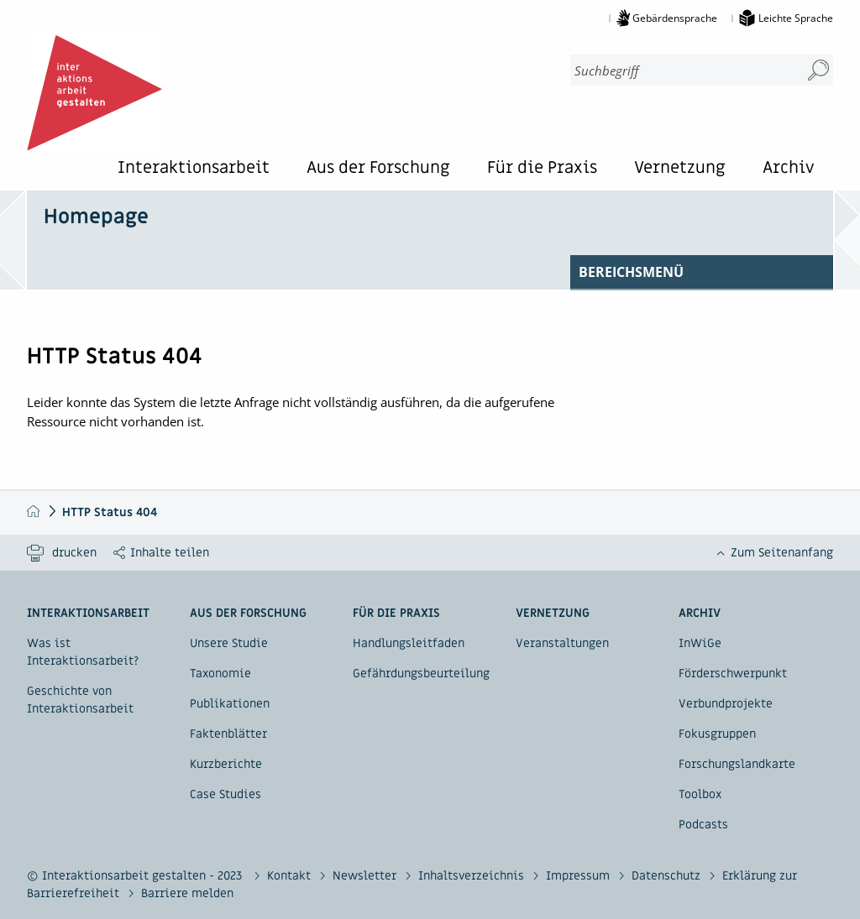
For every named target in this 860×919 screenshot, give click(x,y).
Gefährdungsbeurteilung (421, 673)
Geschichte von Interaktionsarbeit (80, 700)
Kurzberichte (226, 764)
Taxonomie (220, 673)
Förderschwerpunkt (733, 673)
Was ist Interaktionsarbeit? (83, 652)
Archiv (789, 169)
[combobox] (678, 70)
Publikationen (230, 704)
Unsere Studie (229, 643)
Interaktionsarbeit (194, 169)
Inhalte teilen (169, 553)
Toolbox (700, 794)
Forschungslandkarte (737, 764)
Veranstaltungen (562, 643)
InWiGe (700, 643)
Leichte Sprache (795, 18)
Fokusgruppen (717, 734)
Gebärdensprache (674, 18)
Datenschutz (668, 876)
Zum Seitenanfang (782, 553)
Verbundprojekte (726, 704)
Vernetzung (680, 169)
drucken (74, 553)
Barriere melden (187, 893)
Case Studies (225, 794)
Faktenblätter (228, 734)
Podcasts (703, 825)
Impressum (579, 876)
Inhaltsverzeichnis (472, 876)
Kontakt (290, 876)
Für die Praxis (542, 169)
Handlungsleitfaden (408, 643)
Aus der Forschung (378, 169)
